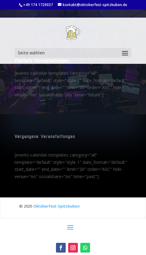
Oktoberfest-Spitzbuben (56, 206)
